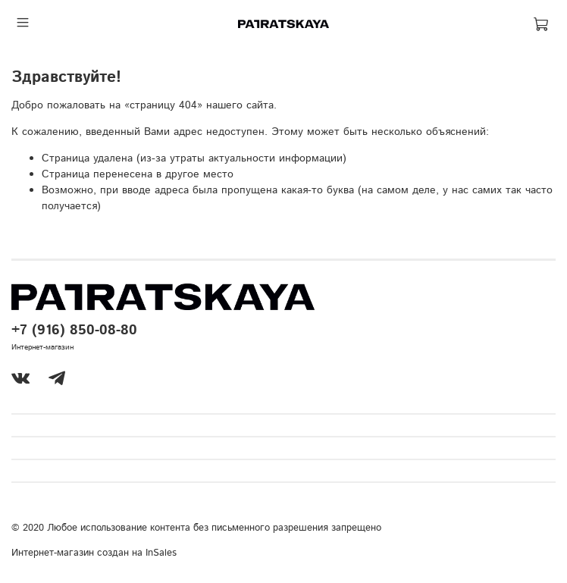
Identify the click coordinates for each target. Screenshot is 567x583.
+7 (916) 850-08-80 (74, 330)
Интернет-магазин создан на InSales (94, 552)
